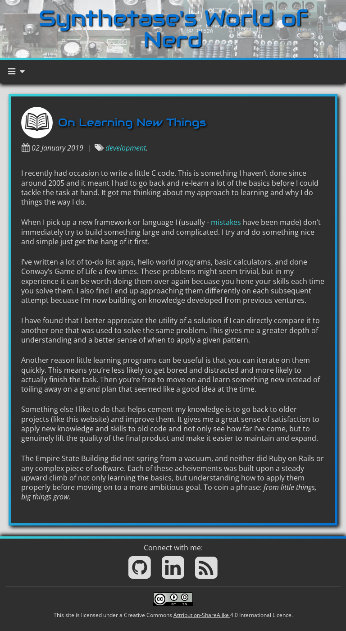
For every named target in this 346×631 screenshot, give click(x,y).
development (125, 148)
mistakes (226, 222)
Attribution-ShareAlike (201, 615)
